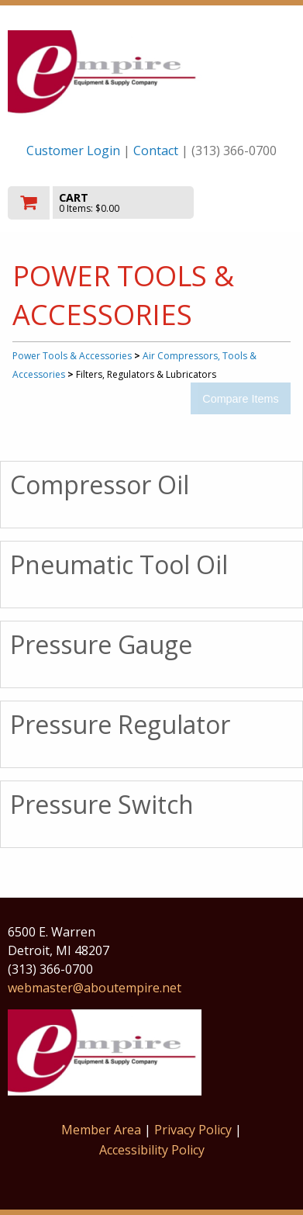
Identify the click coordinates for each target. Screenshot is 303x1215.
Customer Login (73, 150)
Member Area (101, 1129)
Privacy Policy (194, 1129)
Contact (155, 150)
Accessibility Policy (152, 1149)
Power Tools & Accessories (72, 355)
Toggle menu (252, 201)
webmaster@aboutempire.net (94, 987)
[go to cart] (108, 203)
